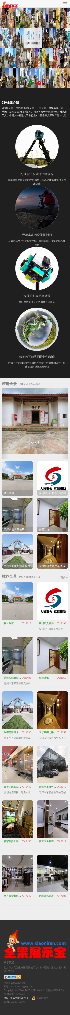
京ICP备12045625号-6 (16, 997)
